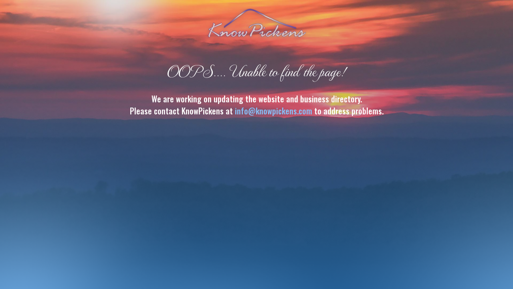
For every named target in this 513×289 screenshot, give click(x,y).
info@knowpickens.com (273, 111)
